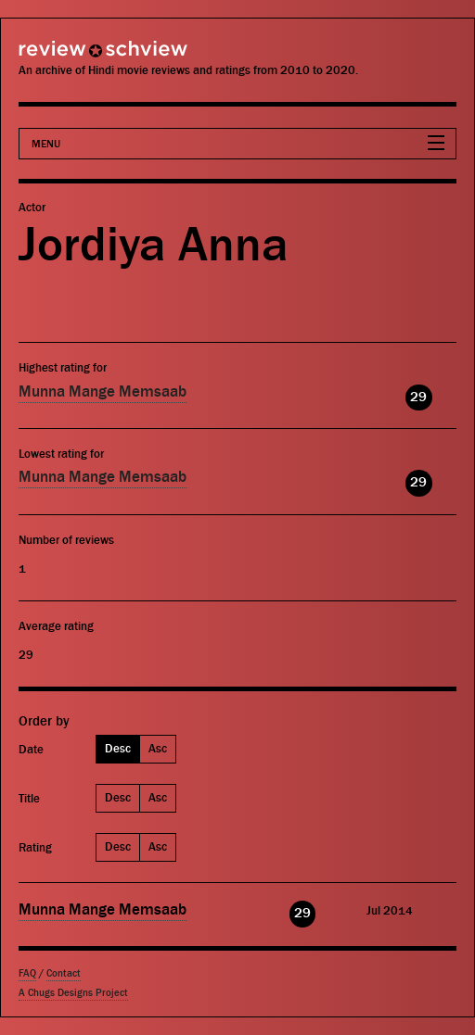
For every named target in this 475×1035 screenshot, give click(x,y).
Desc (118, 748)
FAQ (27, 973)
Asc (157, 748)
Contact (63, 973)
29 (418, 397)
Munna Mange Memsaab (102, 392)
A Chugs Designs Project (73, 993)
